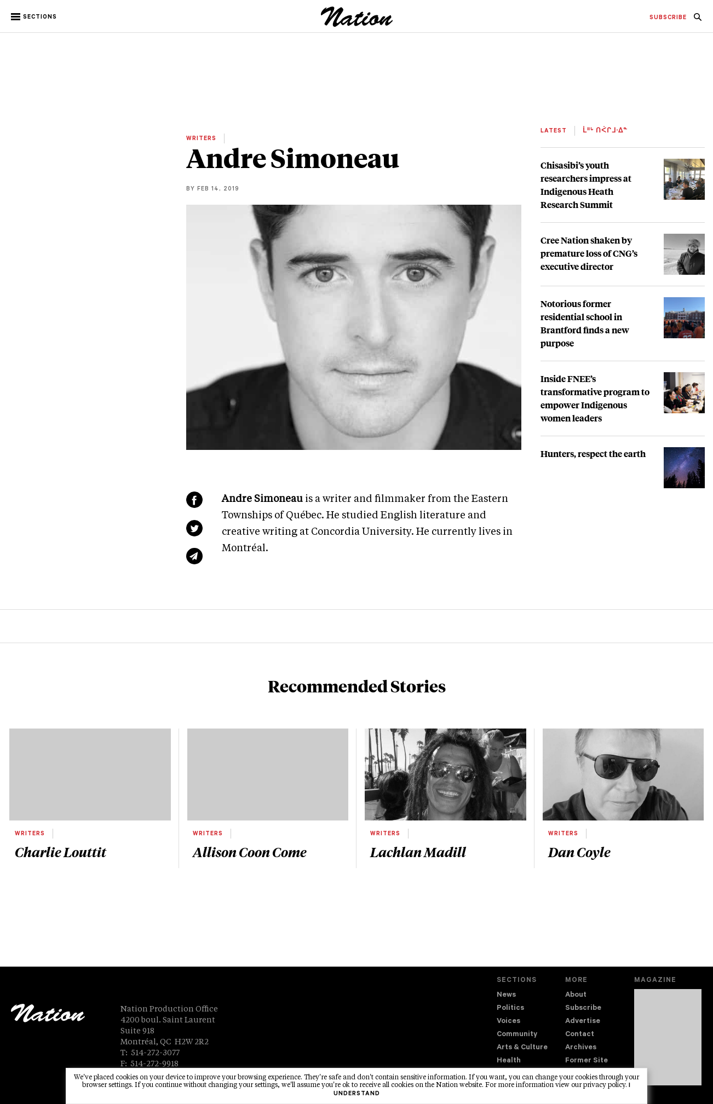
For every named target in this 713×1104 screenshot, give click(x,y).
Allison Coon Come (250, 851)
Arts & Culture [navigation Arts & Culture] (522, 1048)
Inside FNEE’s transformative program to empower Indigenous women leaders (594, 398)
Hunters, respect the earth (593, 453)
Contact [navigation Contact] (579, 1035)
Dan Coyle (579, 851)
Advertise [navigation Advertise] (582, 1022)
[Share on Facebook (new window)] (194, 499)
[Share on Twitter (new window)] (194, 528)
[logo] (357, 24)
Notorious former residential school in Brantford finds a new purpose (584, 323)
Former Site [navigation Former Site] (586, 1061)
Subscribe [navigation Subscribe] (583, 1008)
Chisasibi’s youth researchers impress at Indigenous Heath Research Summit (585, 185)
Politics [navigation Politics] (510, 1008)
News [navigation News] (506, 995)
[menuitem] (668, 18)
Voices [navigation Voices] (508, 1022)
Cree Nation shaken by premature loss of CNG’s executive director (588, 253)
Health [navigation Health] (509, 1061)
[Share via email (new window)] (194, 556)
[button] (35, 17)
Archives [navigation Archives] (580, 1048)
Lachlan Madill (418, 851)
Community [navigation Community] (517, 1035)
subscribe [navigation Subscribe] (668, 18)
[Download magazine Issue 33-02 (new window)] (668, 1037)
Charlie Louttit (60, 851)
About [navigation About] (575, 995)
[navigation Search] (697, 20)
